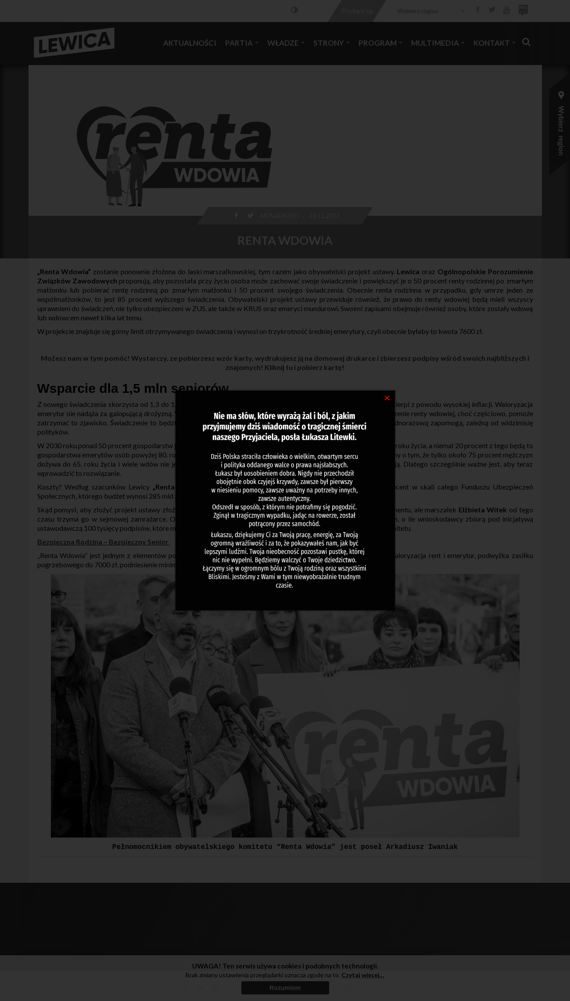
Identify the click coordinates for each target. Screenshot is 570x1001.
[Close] (387, 397)
